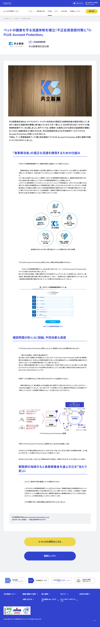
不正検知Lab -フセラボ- (75, 11)
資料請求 (92, 11)
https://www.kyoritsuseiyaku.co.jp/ (36, 517)
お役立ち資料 (64, 11)
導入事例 (50, 11)
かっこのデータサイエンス (67, 600)
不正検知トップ (9, 594)
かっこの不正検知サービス (10, 11)
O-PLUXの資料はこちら (50, 542)
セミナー (56, 11)
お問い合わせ (78, 3)
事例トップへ (50, 556)
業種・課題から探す (41, 11)
